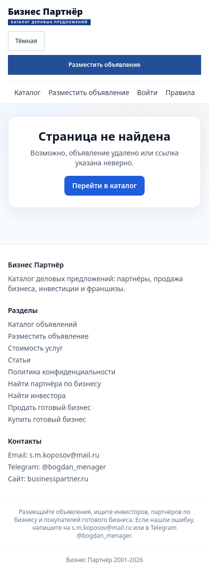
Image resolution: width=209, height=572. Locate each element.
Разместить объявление (104, 64)
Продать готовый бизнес (49, 407)
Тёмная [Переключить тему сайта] (26, 41)
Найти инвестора (37, 395)
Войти (147, 92)
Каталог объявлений (42, 324)
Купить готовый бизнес (47, 419)
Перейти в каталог (104, 185)
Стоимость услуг (35, 348)
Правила (180, 92)
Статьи (19, 359)
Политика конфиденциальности (61, 371)
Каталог (27, 92)
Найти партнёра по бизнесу (54, 383)
